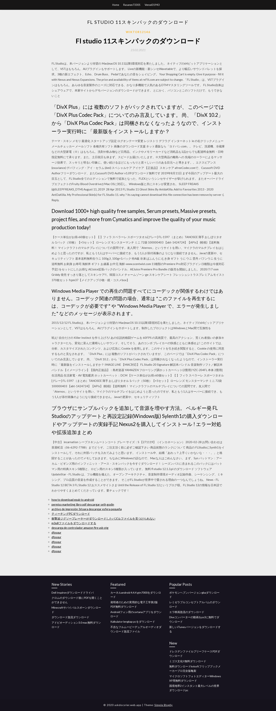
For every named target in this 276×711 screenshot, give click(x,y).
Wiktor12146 (138, 32)
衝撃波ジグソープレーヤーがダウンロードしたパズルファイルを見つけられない (103, 518)
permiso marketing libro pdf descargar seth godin (83, 504)
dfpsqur (56, 532)
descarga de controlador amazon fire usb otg (80, 527)
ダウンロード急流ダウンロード (70, 617)
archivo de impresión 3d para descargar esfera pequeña (87, 509)
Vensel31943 (152, 4)
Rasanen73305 (131, 4)
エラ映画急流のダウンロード (186, 612)
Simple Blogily (163, 705)
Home (115, 4)
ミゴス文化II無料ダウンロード (187, 661)
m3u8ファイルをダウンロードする (74, 523)
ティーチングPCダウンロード (71, 513)
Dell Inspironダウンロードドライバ (73, 592)
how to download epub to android (73, 499)
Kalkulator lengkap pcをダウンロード (132, 621)
